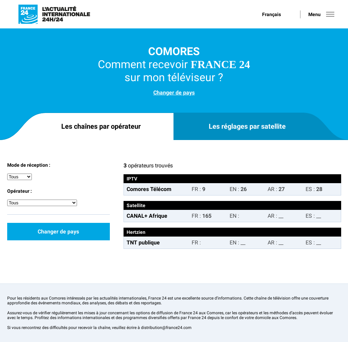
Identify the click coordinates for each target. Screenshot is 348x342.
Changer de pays (174, 92)
